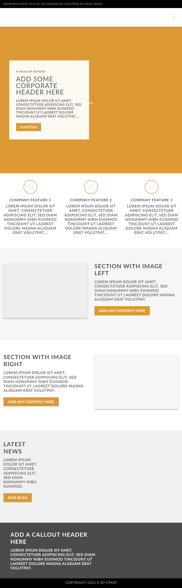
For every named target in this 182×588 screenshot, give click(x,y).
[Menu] (176, 17)
